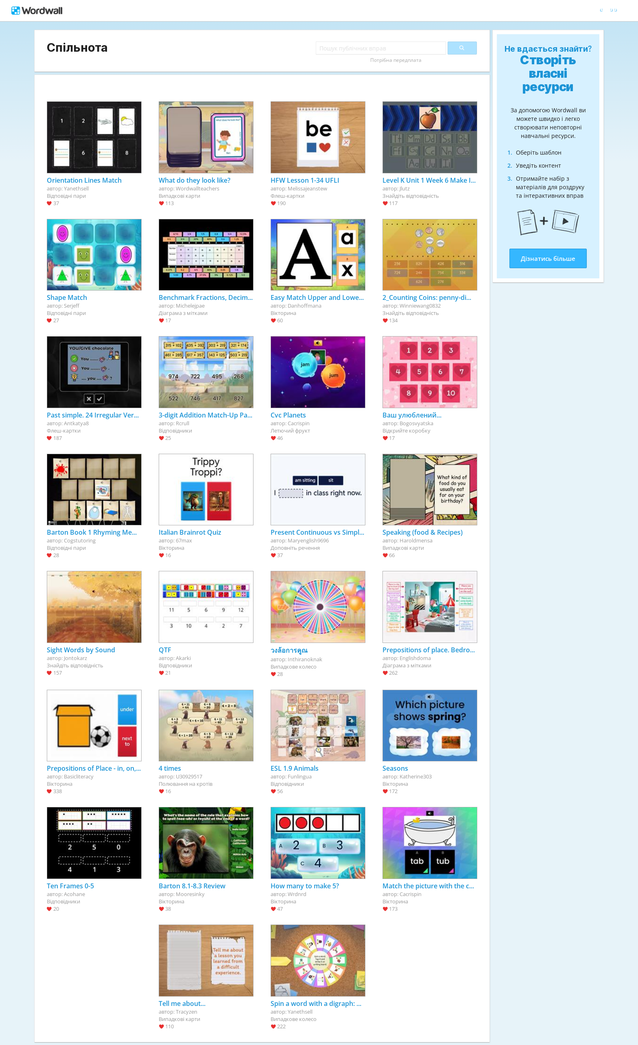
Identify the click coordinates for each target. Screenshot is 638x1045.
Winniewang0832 (420, 305)
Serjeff (71, 305)
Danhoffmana (304, 305)
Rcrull (182, 423)
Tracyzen (186, 1011)
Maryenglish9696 (308, 540)
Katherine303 (416, 776)
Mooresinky (190, 894)
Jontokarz (75, 658)
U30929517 (189, 776)
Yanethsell (76, 188)
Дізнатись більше (548, 258)
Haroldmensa (416, 540)
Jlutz (405, 188)
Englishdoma (415, 658)
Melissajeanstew (307, 188)
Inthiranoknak (305, 659)
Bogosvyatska (416, 423)
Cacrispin (299, 423)
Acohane (74, 894)
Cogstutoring (80, 540)
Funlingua (300, 776)
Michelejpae (190, 305)
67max (184, 540)
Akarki (183, 658)
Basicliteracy (79, 776)
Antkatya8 (76, 423)
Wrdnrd (297, 894)
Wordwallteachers (197, 188)
